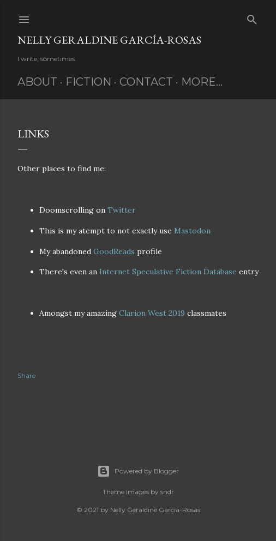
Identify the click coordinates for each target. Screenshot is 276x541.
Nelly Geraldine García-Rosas (109, 40)
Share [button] (26, 375)
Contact (146, 81)
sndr (167, 492)
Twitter (121, 210)
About (37, 81)
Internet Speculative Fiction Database (168, 271)
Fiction (88, 81)
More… (202, 81)
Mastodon (192, 231)
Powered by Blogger (138, 471)
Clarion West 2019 (152, 313)
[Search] (252, 17)
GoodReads (114, 251)
